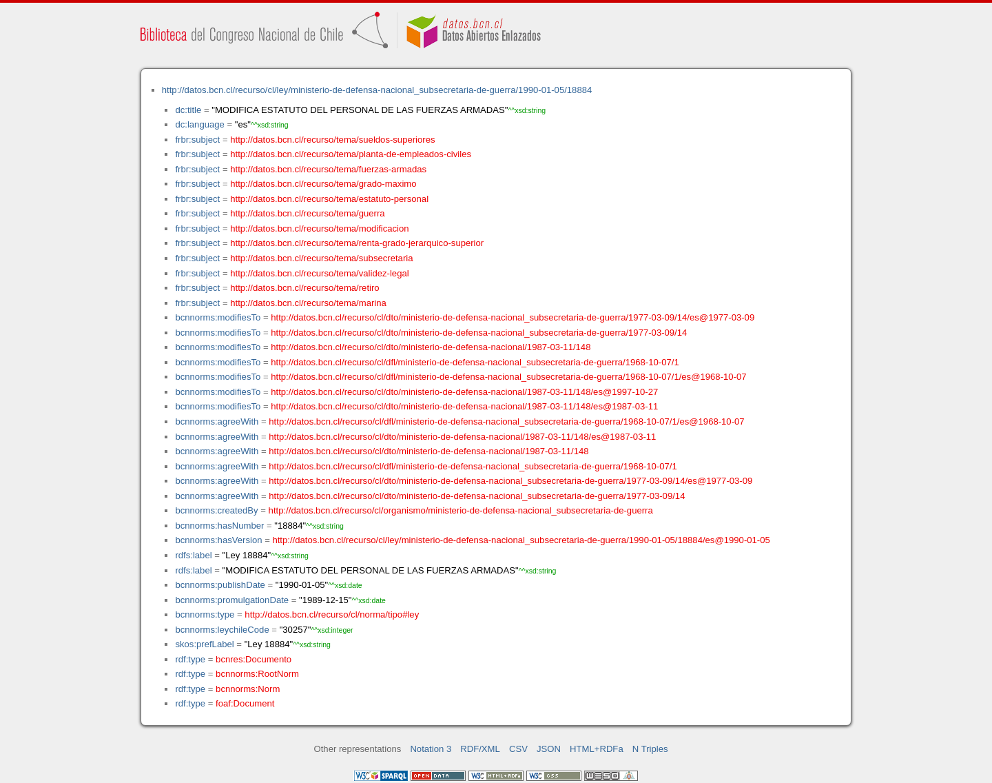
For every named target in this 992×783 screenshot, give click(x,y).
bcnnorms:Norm (248, 689)
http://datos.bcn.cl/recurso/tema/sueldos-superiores (332, 139)
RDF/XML (480, 749)
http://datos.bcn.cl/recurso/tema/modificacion (319, 228)
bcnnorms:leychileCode (222, 629)
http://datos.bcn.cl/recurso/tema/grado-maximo (323, 184)
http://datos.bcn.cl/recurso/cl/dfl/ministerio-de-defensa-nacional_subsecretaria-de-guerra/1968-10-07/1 (475, 362)
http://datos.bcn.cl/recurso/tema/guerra (307, 213)
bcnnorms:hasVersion (218, 540)
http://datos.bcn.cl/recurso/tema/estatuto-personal (329, 199)
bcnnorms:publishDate (220, 585)
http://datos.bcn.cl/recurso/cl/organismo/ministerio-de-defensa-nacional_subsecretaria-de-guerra (461, 510)
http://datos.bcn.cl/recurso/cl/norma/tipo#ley (332, 614)
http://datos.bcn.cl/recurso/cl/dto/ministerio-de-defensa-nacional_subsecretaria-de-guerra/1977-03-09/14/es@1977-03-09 (512, 317)
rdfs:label (193, 555)
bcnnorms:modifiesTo (217, 317)
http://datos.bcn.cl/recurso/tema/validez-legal (319, 273)
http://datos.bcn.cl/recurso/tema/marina (308, 303)
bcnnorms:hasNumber (219, 525)
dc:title (188, 110)
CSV (518, 749)
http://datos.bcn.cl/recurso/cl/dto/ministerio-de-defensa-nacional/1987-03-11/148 (430, 347)
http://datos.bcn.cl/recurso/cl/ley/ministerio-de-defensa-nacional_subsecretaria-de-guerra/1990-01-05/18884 (377, 90)
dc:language (199, 124)
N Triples (650, 749)
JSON (549, 749)
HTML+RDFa (596, 749)
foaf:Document (245, 703)
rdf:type (190, 659)
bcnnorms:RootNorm (257, 674)
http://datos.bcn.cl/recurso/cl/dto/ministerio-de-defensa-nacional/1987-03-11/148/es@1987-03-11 (464, 406)
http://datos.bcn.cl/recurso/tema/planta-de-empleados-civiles (350, 154)
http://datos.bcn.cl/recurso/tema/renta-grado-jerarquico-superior (357, 243)
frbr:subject (197, 139)
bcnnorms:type (204, 614)
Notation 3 (430, 749)
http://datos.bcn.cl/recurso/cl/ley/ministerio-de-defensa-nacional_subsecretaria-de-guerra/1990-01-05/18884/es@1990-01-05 (520, 540)
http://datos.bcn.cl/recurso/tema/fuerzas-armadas (328, 169)
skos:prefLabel (204, 644)
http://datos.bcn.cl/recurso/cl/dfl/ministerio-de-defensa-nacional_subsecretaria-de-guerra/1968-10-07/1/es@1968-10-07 (508, 377)
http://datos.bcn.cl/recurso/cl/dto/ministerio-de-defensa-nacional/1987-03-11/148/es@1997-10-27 (464, 392)
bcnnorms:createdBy (216, 510)
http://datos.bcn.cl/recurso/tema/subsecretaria (321, 258)
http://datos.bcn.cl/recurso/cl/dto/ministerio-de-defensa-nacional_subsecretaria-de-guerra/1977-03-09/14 (479, 332)
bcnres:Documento (253, 659)
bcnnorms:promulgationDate (232, 600)
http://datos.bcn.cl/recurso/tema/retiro (304, 288)
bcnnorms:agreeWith (216, 421)
